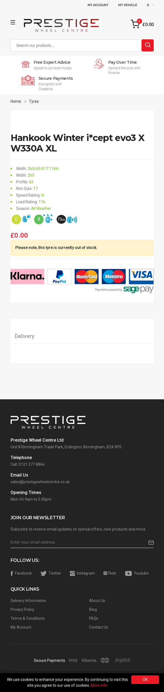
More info (99, 685)
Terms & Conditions (28, 618)
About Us (97, 600)
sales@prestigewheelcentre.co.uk (40, 482)
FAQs (93, 618)
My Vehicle (127, 5)
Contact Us (98, 627)
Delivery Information (28, 600)
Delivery (24, 336)
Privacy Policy (22, 609)
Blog (93, 609)
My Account (98, 5)
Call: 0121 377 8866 (28, 464)
